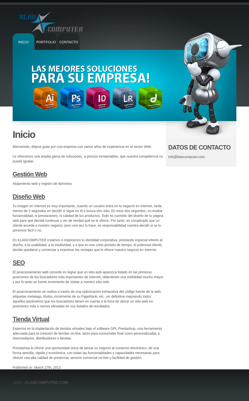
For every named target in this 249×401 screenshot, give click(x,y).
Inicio (23, 42)
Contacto (68, 42)
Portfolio (46, 42)
